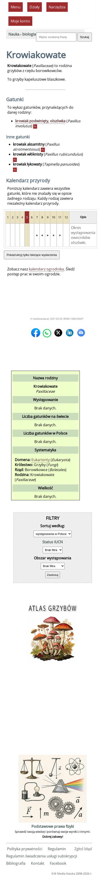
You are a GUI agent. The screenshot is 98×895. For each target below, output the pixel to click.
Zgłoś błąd (83, 848)
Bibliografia (15, 863)
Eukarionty (40, 459)
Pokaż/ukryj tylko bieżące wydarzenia (32, 255)
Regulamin (57, 848)
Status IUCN (52, 541)
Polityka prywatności (24, 848)
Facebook (58, 863)
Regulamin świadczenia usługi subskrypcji (41, 856)
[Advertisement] (47, 711)
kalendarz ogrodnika (46, 269)
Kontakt (37, 863)
